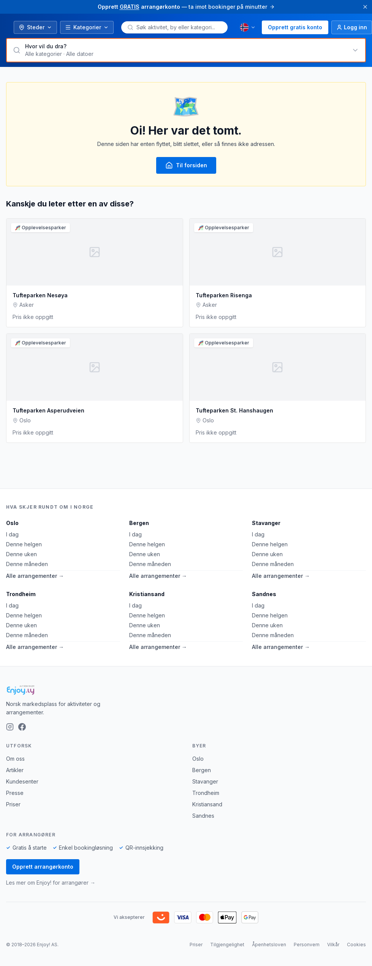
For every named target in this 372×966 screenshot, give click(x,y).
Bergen (139, 523)
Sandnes (264, 594)
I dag (12, 534)
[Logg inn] (351, 27)
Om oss (15, 758)
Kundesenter (22, 781)
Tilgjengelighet (227, 944)
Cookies (356, 944)
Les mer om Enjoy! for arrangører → (50, 882)
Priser (13, 804)
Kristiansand (147, 594)
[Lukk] (365, 7)
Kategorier (87, 27)
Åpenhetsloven (269, 944)
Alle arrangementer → (35, 576)
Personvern (307, 944)
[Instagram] (10, 727)
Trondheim (21, 594)
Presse (15, 793)
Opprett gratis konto (295, 27)
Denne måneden (27, 564)
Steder (35, 27)
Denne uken (21, 554)
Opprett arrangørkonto (42, 866)
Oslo (12, 523)
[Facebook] (22, 727)
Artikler (15, 770)
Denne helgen (24, 544)
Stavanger (266, 523)
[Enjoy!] (186, 690)
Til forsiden (186, 165)
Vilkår (333, 944)
